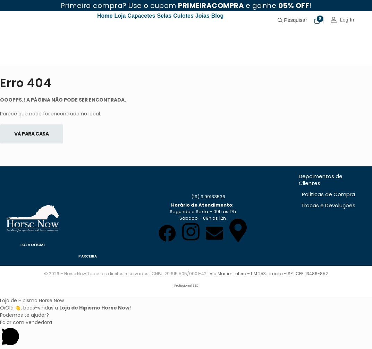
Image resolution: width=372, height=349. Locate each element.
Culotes (183, 16)
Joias (202, 16)
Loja (120, 16)
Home (104, 16)
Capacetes (141, 16)
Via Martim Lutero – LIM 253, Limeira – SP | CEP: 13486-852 (269, 274)
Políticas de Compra (328, 194)
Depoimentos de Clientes (321, 180)
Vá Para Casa (31, 133)
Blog (217, 16)
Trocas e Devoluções (328, 205)
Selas (164, 16)
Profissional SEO (186, 285)
